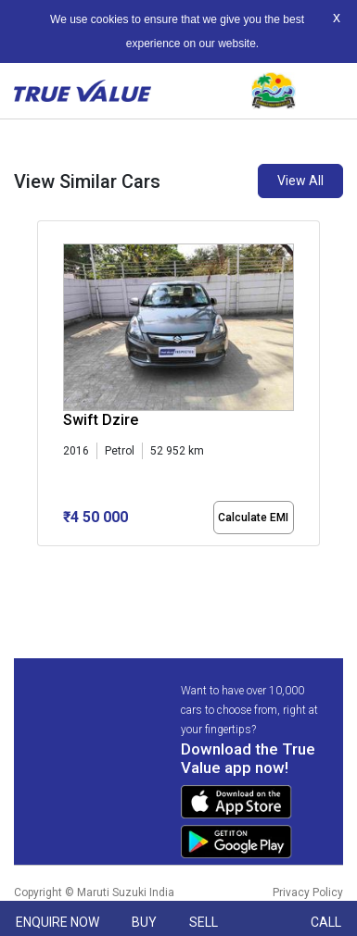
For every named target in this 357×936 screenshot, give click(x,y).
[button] (42, 562)
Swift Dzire (100, 420)
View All (300, 180)
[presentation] (47, 398)
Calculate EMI (253, 517)
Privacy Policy (308, 892)
